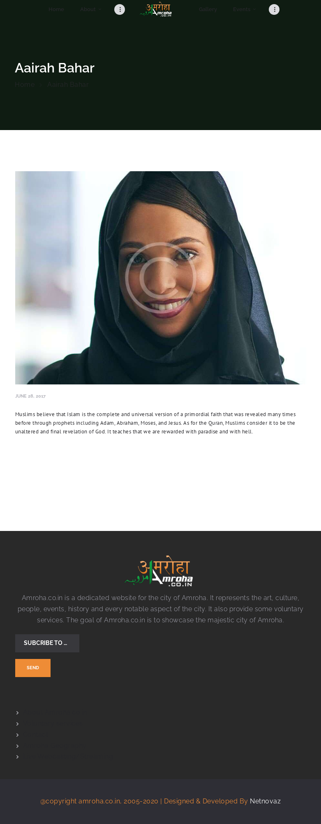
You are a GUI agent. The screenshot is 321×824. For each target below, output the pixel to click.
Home (25, 84)
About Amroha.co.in (55, 712)
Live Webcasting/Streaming (68, 756)
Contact (35, 734)
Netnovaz (265, 801)
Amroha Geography (55, 746)
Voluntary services (53, 723)
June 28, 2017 (30, 396)
